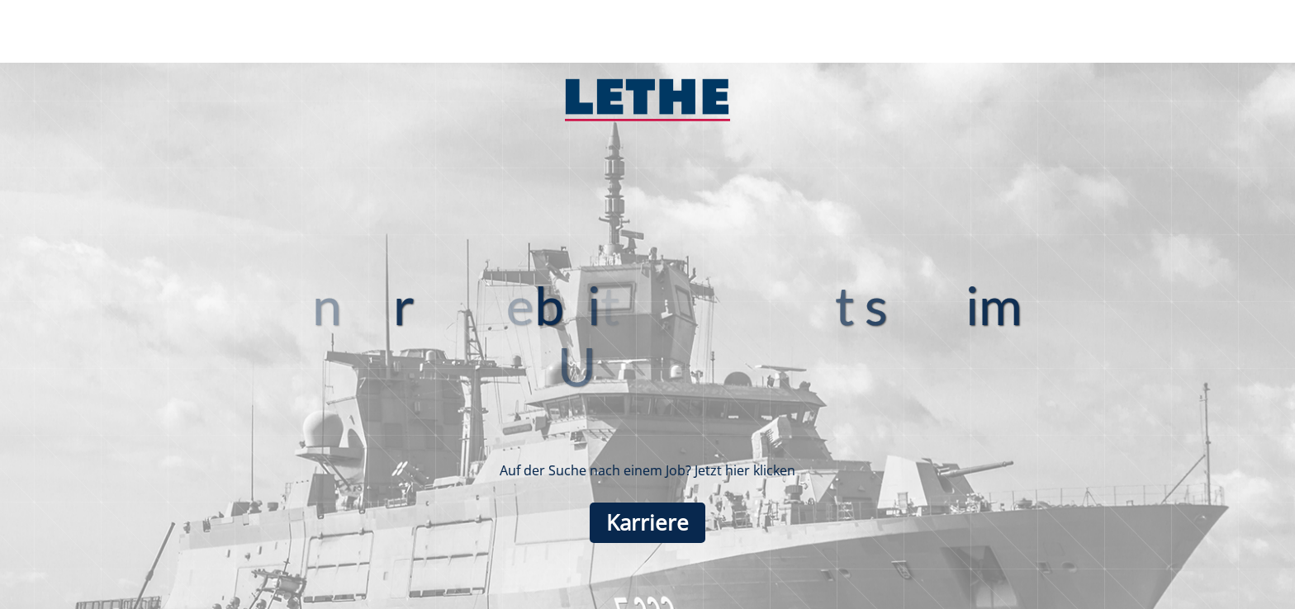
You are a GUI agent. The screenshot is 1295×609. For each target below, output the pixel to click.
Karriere (647, 522)
